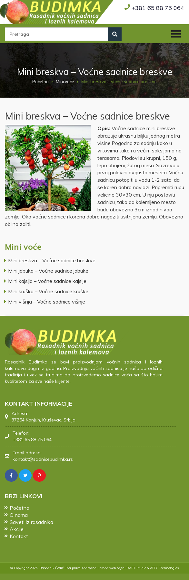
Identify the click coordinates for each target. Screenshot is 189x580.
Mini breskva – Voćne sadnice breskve (51, 260)
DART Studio (136, 568)
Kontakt (19, 535)
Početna (40, 81)
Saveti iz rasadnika (31, 521)
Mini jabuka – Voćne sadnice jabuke (48, 270)
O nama (19, 514)
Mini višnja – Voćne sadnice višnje (46, 301)
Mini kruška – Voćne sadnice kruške (48, 291)
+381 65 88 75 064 (158, 8)
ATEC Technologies (164, 568)
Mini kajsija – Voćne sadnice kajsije (47, 281)
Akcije (17, 528)
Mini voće (65, 81)
